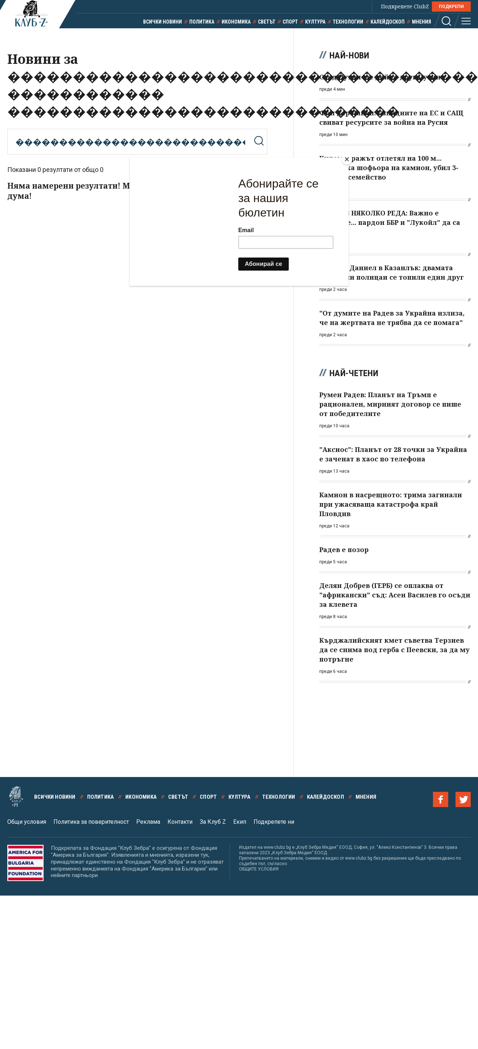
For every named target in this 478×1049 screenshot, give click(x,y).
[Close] (346, 159)
